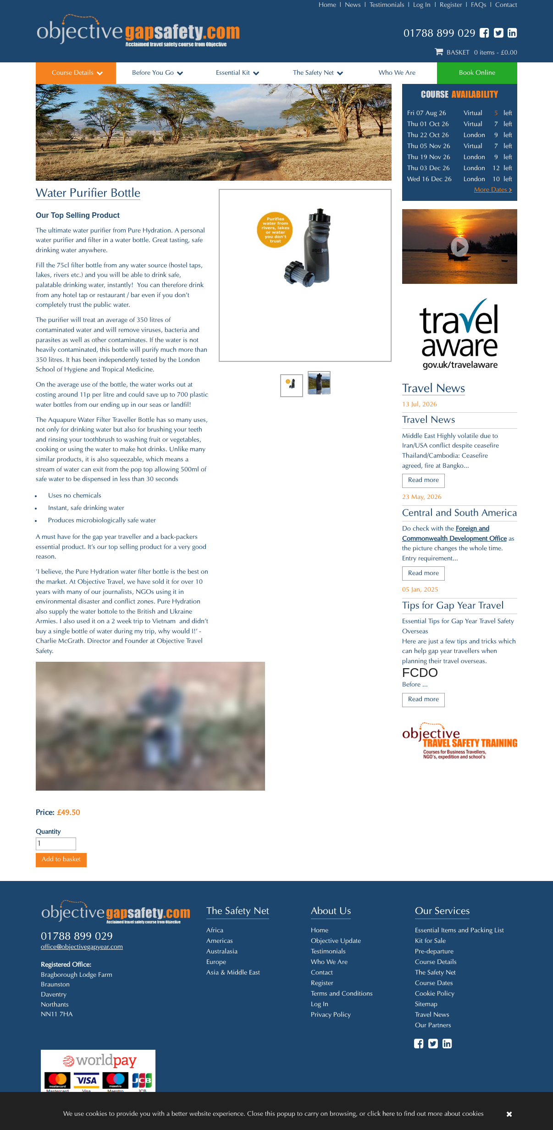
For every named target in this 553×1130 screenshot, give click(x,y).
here (388, 1114)
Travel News (433, 389)
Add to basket (61, 859)
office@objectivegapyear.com (82, 947)
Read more (423, 480)
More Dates (493, 190)
